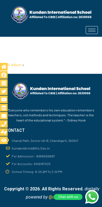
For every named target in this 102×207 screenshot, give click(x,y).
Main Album (12, 65)
